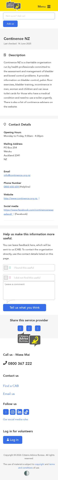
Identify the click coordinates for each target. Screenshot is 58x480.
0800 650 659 (11, 186)
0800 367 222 (17, 363)
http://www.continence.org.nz (21, 198)
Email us (9, 394)
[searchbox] (29, 16)
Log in (13, 440)
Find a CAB (11, 386)
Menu (44, 6)
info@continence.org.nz (17, 175)
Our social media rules (15, 419)
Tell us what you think (25, 308)
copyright (40, 464)
